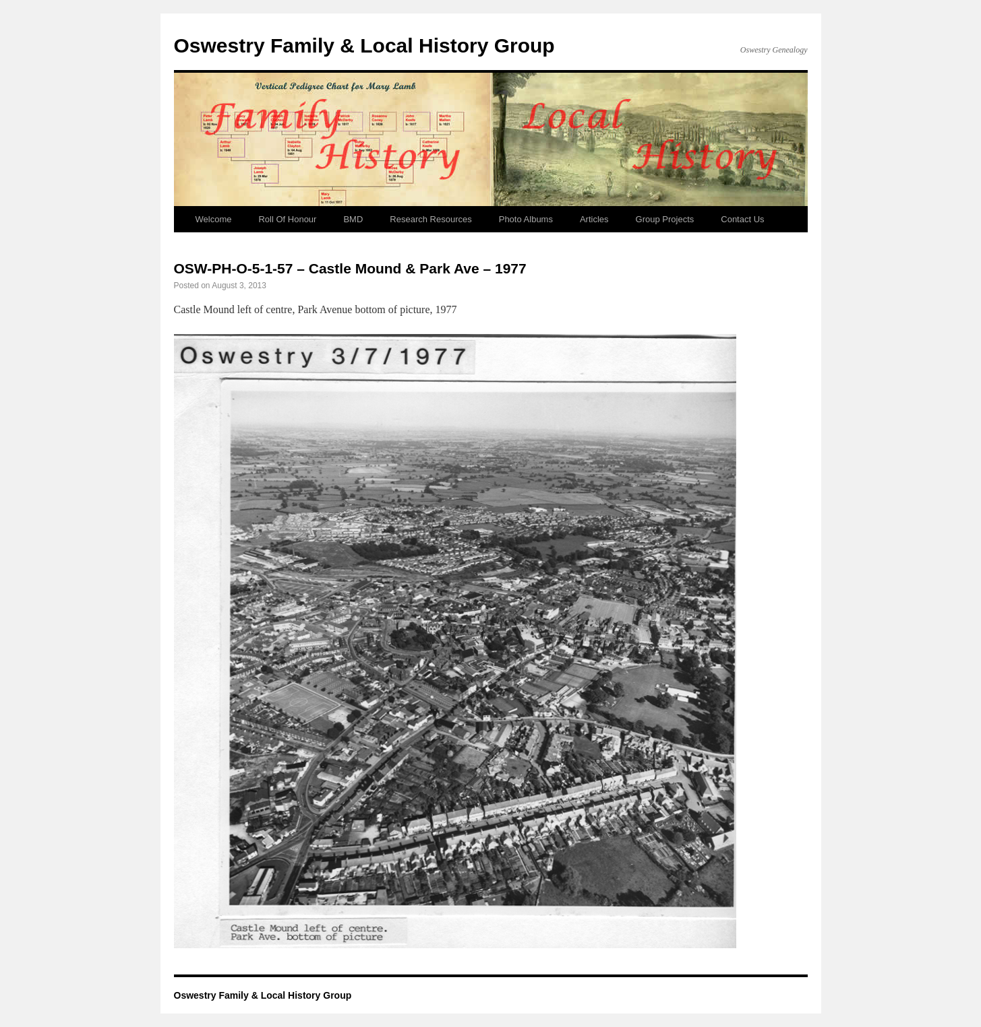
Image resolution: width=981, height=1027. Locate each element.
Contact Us (742, 219)
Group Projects (665, 219)
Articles (594, 219)
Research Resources (430, 219)
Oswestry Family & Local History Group (364, 45)
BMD (353, 219)
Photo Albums (526, 219)
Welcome (214, 219)
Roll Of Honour (287, 219)
